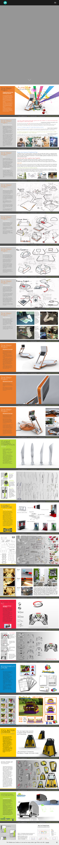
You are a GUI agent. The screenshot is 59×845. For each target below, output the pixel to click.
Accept (47, 842)
